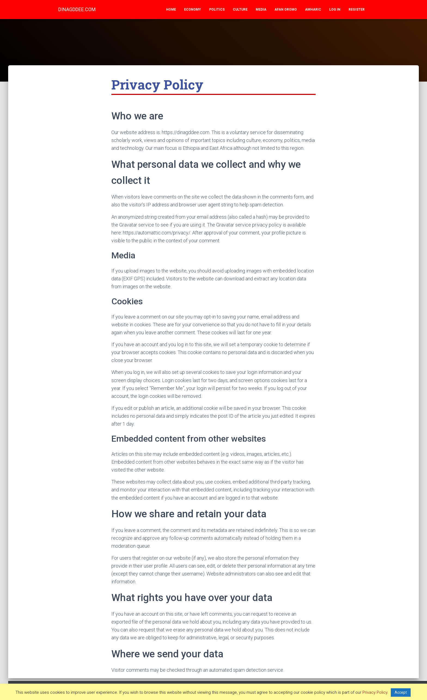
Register (357, 9)
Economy (192, 9)
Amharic (313, 9)
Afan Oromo (285, 9)
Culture (240, 9)
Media (261, 9)
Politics (217, 9)
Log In (334, 9)
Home (171, 9)
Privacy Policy (374, 692)
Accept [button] (401, 692)
